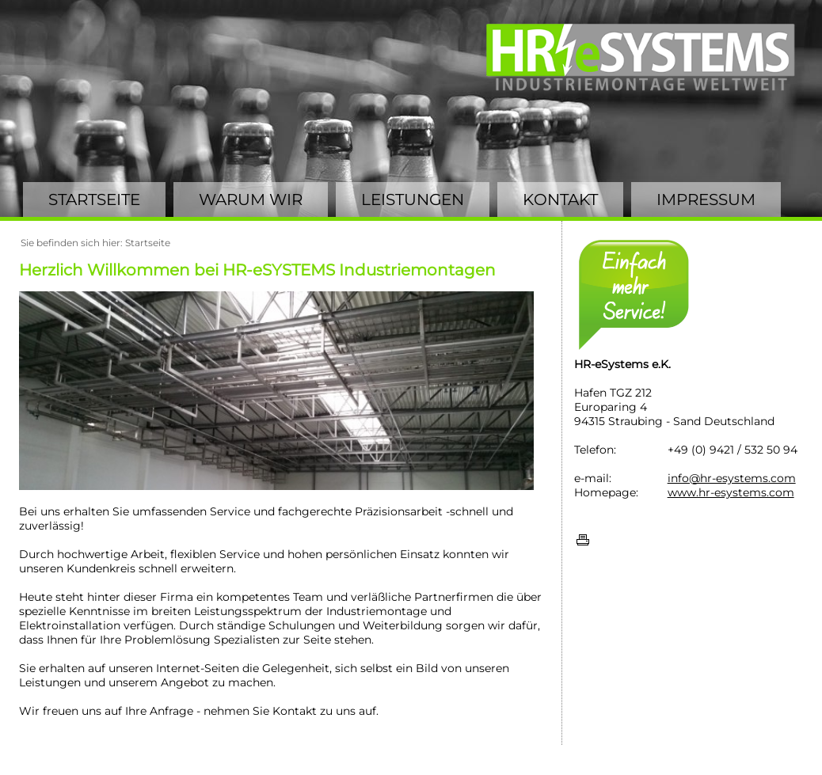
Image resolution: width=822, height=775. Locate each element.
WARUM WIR (251, 199)
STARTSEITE (94, 199)
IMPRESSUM (705, 199)
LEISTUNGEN (412, 199)
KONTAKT (560, 199)
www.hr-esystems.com (731, 492)
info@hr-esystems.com (732, 478)
